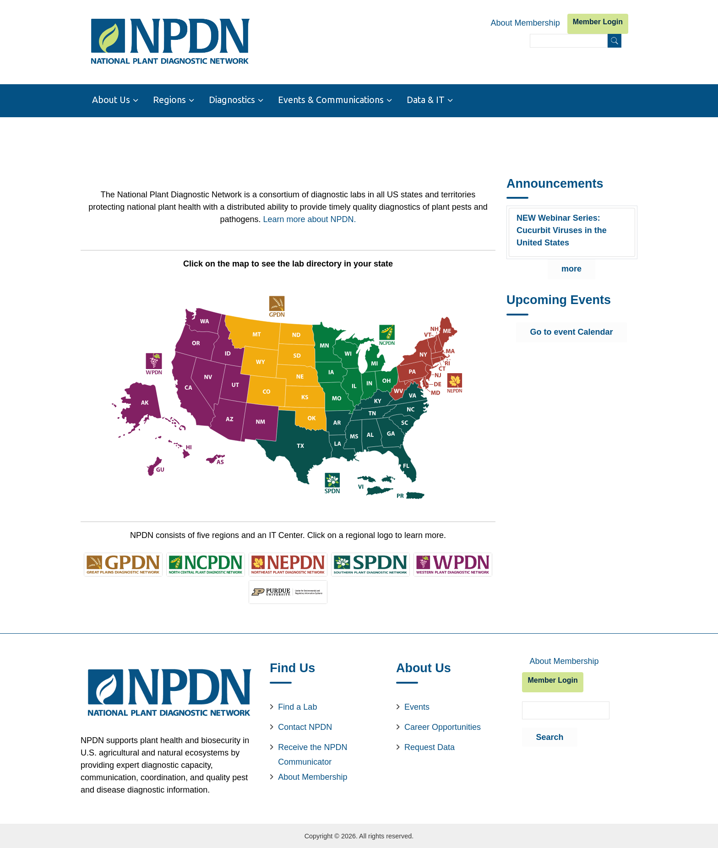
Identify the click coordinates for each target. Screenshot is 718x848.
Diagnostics (232, 100)
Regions (169, 100)
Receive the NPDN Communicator (312, 754)
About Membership (525, 22)
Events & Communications (331, 100)
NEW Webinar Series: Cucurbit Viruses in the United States (562, 230)
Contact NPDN (305, 726)
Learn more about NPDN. (309, 218)
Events (417, 706)
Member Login (598, 22)
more (571, 268)
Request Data (429, 746)
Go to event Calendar (571, 331)
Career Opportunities (442, 726)
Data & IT (426, 100)
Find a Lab (297, 706)
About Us (111, 100)
